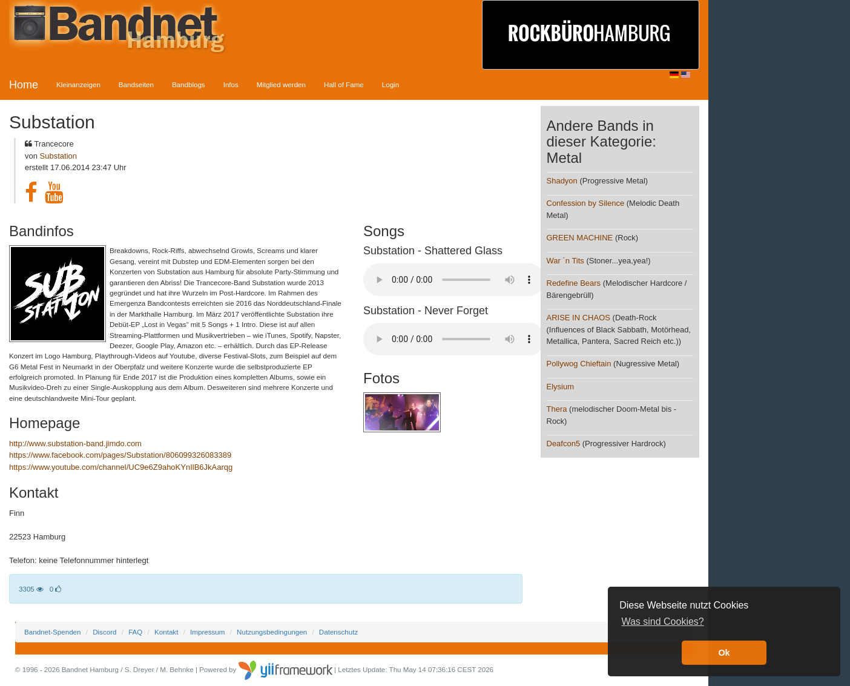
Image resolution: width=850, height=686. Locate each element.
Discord (104, 632)
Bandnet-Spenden (52, 632)
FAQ (135, 632)
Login (390, 84)
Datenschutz (338, 632)
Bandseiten (136, 84)
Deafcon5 (564, 443)
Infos (231, 84)
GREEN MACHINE (580, 237)
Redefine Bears (574, 283)
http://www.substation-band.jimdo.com (75, 443)
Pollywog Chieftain (580, 363)
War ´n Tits (565, 260)
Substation (58, 155)
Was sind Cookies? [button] (662, 621)
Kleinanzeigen (78, 84)
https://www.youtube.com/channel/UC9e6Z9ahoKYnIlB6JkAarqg (120, 467)
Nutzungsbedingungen (272, 632)
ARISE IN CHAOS (578, 317)
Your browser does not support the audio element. (454, 279)
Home (23, 85)
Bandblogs (188, 84)
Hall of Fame (344, 84)
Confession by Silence (586, 203)
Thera (557, 409)
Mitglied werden (281, 84)
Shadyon (562, 180)
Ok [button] (724, 653)
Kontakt (166, 632)
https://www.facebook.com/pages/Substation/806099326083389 (120, 455)
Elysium (561, 386)
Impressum (207, 632)
